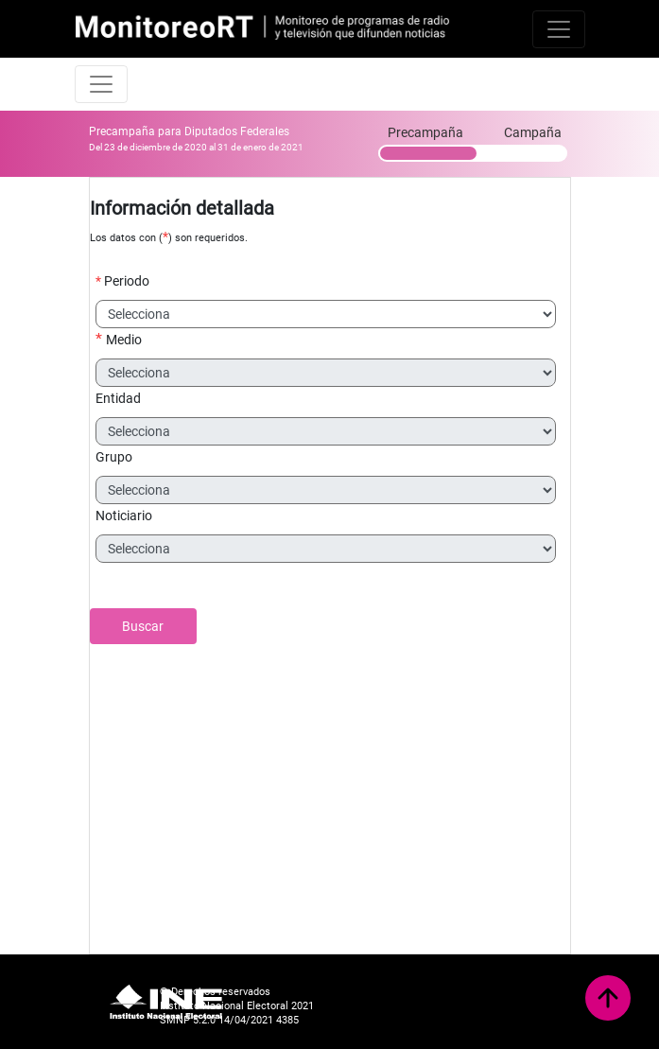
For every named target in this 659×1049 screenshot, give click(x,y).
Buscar (143, 626)
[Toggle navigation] (558, 29)
